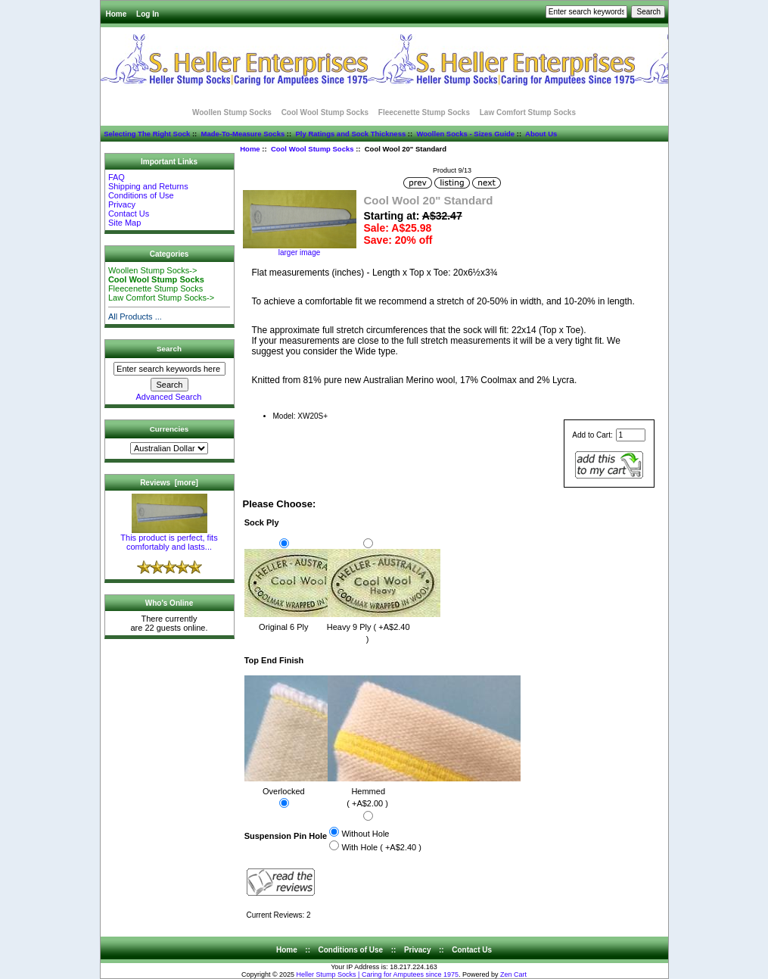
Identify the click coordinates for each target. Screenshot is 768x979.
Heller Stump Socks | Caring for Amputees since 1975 (378, 974)
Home (116, 14)
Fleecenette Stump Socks (424, 112)
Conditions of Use (141, 195)
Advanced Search (169, 396)
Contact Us (128, 213)
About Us (541, 133)
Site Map (124, 222)
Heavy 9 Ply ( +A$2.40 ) (384, 626)
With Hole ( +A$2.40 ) (381, 847)
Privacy (121, 204)
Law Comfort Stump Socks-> (161, 297)
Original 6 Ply (300, 619)
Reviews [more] (169, 483)
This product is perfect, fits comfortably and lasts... (168, 538)
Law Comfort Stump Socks (528, 112)
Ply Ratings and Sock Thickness (350, 133)
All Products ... (135, 316)
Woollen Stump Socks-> (152, 270)
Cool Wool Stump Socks (312, 149)
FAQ (116, 177)
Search (169, 349)
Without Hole (365, 833)
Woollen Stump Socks (232, 112)
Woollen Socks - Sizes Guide (465, 133)
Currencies (169, 429)
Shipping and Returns (148, 186)
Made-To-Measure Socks (243, 133)
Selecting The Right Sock (147, 133)
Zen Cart (513, 974)
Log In (147, 14)
